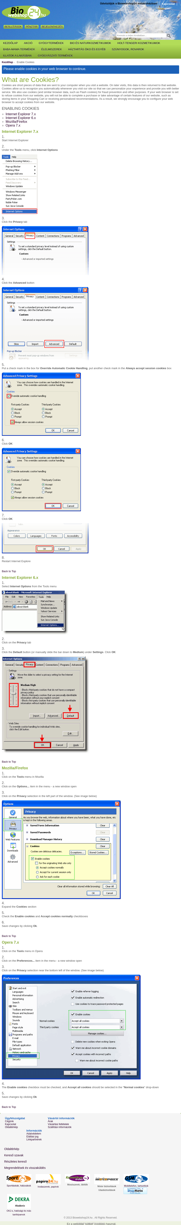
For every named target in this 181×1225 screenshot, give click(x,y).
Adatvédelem (33, 1133)
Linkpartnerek (34, 1139)
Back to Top (9, 571)
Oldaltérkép (11, 1127)
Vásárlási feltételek (58, 1124)
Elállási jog (32, 1136)
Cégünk (9, 1121)
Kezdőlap (7, 62)
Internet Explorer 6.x (21, 118)
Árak (50, 1121)
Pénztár (31, 26)
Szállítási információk (59, 1127)
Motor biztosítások (106, 1186)
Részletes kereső (15, 1161)
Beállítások (13, 26)
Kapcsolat (168, 3)
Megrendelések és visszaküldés (25, 1167)
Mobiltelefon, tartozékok (136, 1186)
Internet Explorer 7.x (21, 114)
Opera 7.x (13, 125)
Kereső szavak (13, 1155)
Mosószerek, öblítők (77, 1184)
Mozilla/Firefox (16, 121)
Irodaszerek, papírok (48, 1186)
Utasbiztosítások (106, 1190)
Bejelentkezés (52, 26)
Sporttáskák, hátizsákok (19, 1185)
